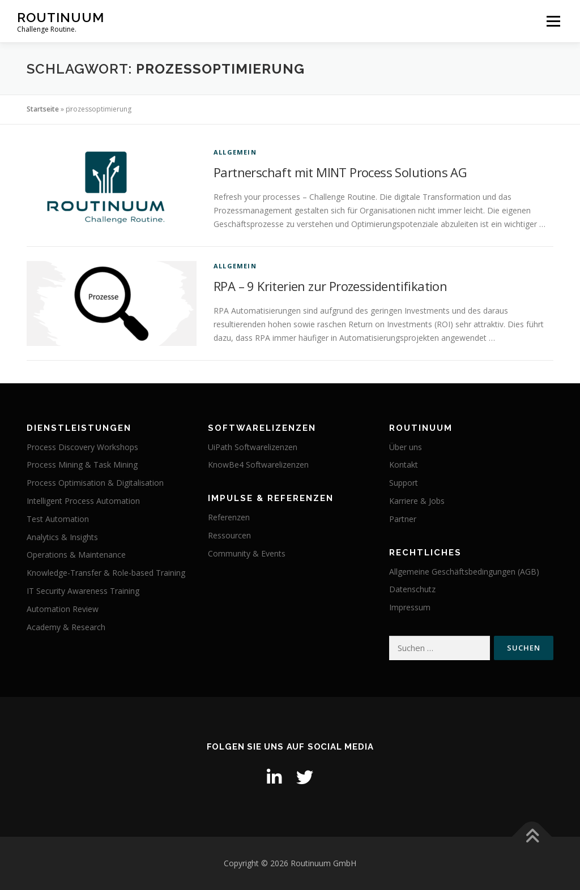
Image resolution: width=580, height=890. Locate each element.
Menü (553, 21)
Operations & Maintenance (76, 554)
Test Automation (58, 519)
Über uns (405, 447)
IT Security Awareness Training (83, 590)
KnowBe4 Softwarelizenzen (258, 464)
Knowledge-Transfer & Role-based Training (106, 572)
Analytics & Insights (62, 537)
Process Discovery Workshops (82, 447)
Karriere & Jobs (417, 500)
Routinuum (60, 17)
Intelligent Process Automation (83, 500)
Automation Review (63, 609)
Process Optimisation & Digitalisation (95, 482)
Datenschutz (412, 589)
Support (403, 482)
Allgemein (235, 152)
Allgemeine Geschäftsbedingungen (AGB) (464, 571)
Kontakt (403, 464)
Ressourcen (229, 535)
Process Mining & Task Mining (82, 464)
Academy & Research (66, 627)
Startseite (43, 109)
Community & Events (246, 553)
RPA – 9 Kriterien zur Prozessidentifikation (330, 285)
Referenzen (229, 517)
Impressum (409, 607)
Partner (402, 519)
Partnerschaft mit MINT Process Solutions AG (340, 172)
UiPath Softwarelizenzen (252, 447)
